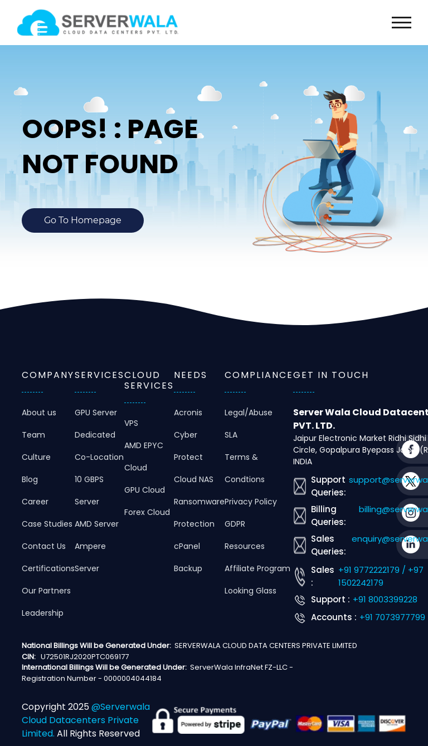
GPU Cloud (144, 489)
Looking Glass (250, 590)
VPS (131, 423)
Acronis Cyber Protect (188, 435)
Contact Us (44, 546)
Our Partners (46, 590)
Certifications (48, 568)
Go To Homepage (82, 220)
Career (35, 501)
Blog (30, 479)
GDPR (235, 523)
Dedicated (95, 434)
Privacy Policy (251, 501)
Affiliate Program (257, 568)
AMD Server (97, 523)
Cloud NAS (193, 479)
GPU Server (96, 412)
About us (39, 412)
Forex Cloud (147, 512)
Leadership (43, 613)
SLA (231, 434)
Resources (245, 546)
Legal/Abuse (249, 412)
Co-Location (99, 457)
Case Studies (47, 523)
